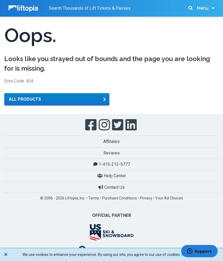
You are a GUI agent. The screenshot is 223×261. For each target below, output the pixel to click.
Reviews (111, 153)
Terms (93, 198)
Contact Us (111, 187)
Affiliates (111, 141)
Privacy (146, 198)
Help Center (111, 175)
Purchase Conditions (119, 198)
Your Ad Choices (169, 198)
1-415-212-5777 (111, 164)
